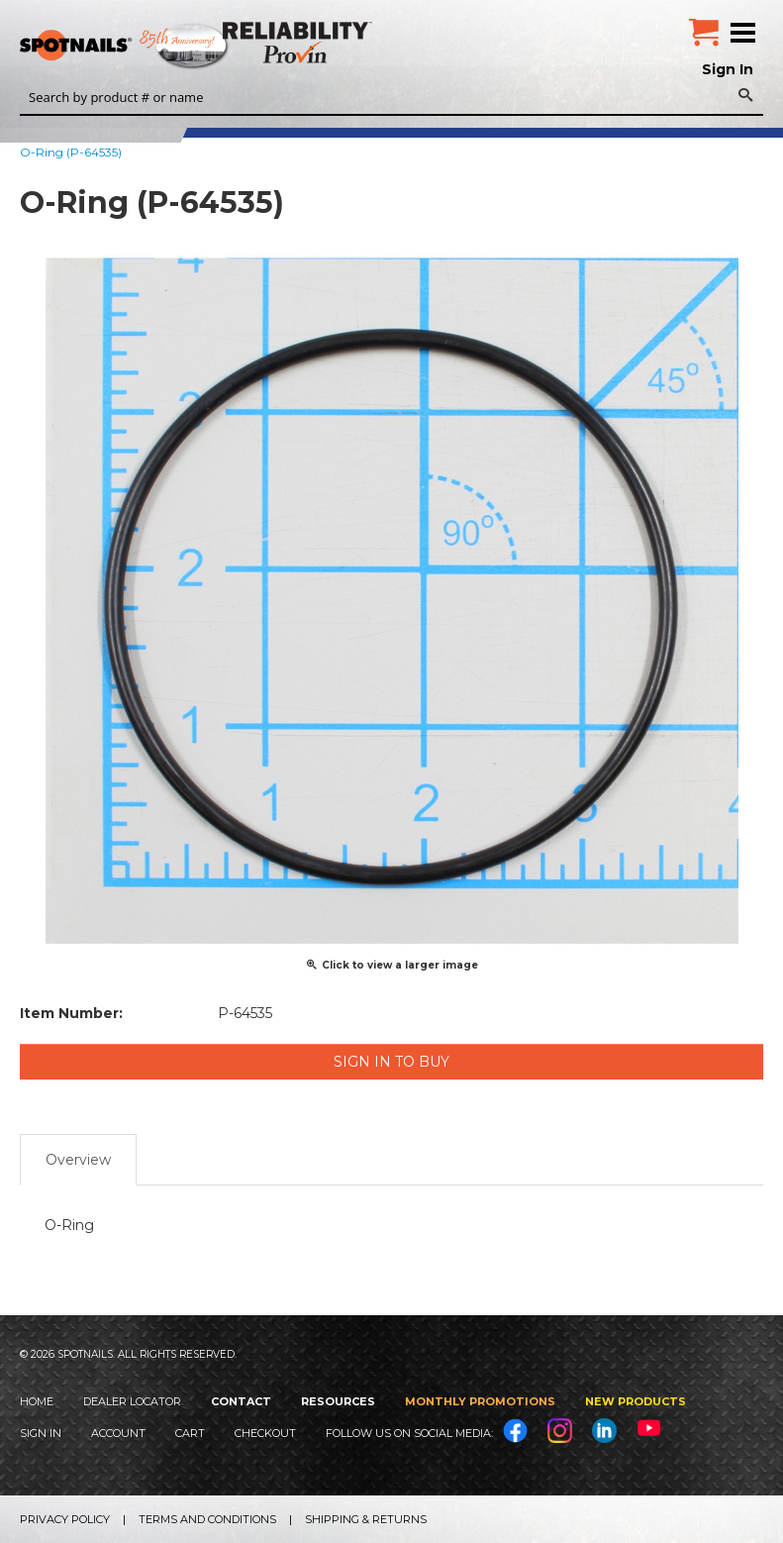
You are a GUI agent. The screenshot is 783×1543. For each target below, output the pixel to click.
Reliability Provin (299, 42)
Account (118, 1433)
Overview (78, 1160)
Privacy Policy (65, 1519)
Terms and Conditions (207, 1519)
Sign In (727, 69)
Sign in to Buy (391, 1062)
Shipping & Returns (366, 1519)
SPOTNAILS (148, 46)
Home (36, 1401)
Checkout (265, 1433)
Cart (190, 1433)
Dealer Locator (132, 1401)
